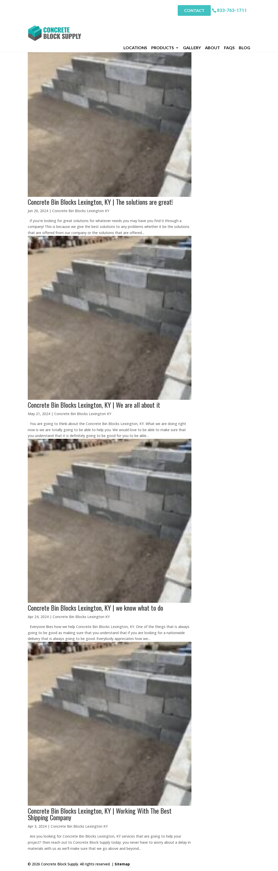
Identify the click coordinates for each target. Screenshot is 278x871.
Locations (135, 22)
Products (162, 22)
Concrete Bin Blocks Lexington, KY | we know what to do (95, 608)
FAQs (229, 22)
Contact (194, 10)
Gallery (192, 22)
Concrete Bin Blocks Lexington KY (80, 210)
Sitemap (122, 864)
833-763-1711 (232, 10)
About (212, 22)
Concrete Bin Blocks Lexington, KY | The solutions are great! (100, 202)
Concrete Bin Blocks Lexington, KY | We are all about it (94, 405)
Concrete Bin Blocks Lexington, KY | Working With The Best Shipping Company (100, 814)
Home (33, 29)
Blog (244, 22)
